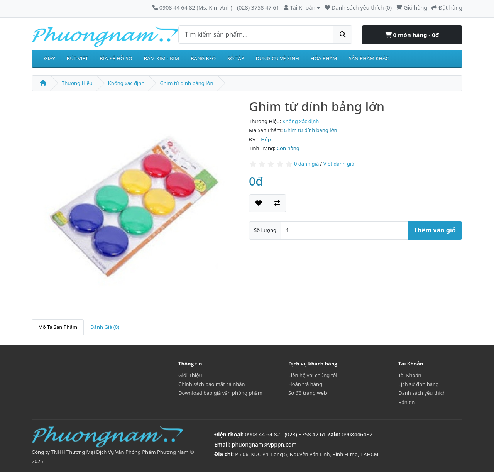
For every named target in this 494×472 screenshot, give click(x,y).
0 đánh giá (306, 163)
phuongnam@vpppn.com (264, 444)
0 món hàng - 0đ (412, 35)
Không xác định (126, 83)
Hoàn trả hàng (305, 384)
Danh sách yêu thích (422, 392)
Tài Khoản (409, 375)
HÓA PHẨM (324, 58)
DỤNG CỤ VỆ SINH (277, 58)
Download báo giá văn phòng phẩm (220, 392)
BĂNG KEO (203, 58)
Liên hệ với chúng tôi (312, 375)
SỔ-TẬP (235, 58)
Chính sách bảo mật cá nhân (211, 384)
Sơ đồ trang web (307, 392)
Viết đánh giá (338, 163)
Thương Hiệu (77, 83)
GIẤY (49, 58)
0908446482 (357, 434)
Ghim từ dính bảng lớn (186, 83)
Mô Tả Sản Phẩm (57, 326)
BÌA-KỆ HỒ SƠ (116, 58)
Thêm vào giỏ (435, 230)
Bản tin (406, 402)
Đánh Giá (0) (104, 326)
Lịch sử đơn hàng (418, 384)
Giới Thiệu (190, 375)
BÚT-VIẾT (77, 58)
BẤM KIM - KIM (161, 58)
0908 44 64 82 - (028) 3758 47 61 (285, 434)
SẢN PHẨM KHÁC (369, 58)
